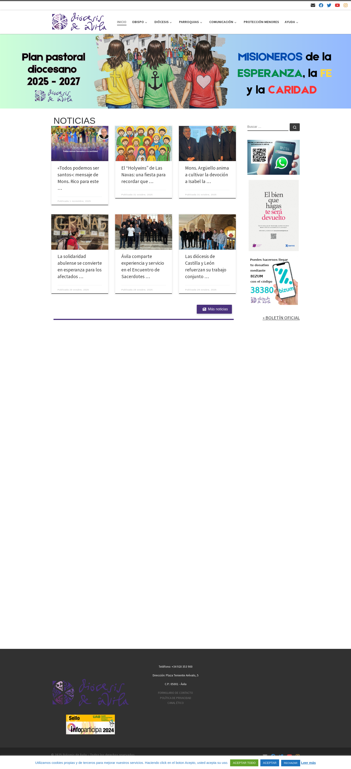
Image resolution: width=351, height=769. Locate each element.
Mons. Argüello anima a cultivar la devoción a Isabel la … (207, 174)
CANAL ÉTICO (175, 703)
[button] (175, 71)
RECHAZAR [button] (290, 763)
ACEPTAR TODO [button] (244, 763)
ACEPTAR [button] (269, 763)
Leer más (308, 763)
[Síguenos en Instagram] (346, 5)
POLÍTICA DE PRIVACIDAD (175, 698)
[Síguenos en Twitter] (329, 5)
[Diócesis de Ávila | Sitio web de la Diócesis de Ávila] (79, 21)
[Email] (313, 5)
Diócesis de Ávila (75, 755)
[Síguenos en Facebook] (321, 5)
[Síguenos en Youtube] (337, 5)
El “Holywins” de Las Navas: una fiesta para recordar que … (143, 174)
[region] (175, 71)
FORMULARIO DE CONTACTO (175, 693)
